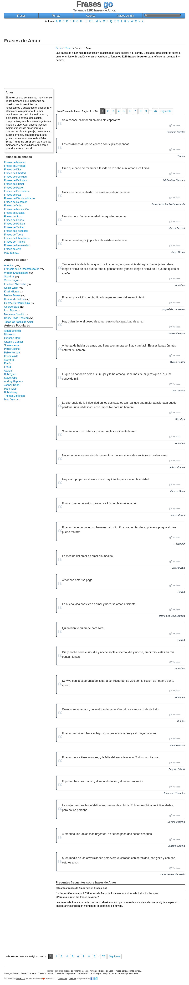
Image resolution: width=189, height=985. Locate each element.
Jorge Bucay (178, 252)
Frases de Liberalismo (17, 238)
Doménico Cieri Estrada (172, 615)
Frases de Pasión (14, 187)
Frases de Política (14, 223)
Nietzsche (9, 334)
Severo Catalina (176, 821)
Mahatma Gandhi (14, 314)
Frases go (20, 978)
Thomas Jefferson (14, 395)
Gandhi (8, 370)
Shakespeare (11, 345)
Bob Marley (10, 392)
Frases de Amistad (15, 165)
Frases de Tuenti (13, 234)
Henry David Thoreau (16, 318)
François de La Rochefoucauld (168, 204)
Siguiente (166, 111)
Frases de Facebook (16, 231)
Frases (21, 15)
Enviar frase (132, 973)
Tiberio (181, 156)
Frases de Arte (12, 249)
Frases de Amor (22, 40)
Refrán (181, 591)
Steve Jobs (10, 377)
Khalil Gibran (11, 291)
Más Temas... (12, 252)
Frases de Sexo (13, 216)
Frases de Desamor (15, 202)
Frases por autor (45, 973)
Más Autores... (12, 399)
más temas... (136, 971)
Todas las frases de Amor (18, 322)
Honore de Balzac (14, 299)
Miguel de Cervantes (173, 309)
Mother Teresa (12, 295)
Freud (7, 367)
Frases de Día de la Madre (19, 198)
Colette (181, 721)
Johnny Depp (11, 385)
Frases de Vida (12, 205)
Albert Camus (177, 467)
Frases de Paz (12, 194)
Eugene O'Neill (177, 769)
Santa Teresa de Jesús (172, 874)
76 (155, 111)
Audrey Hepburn (13, 381)
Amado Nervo (177, 745)
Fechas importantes (116, 973)
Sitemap (72, 978)
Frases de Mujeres (15, 162)
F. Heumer (179, 543)
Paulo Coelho (12, 348)
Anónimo (180, 285)
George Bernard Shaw (17, 303)
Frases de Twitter (14, 227)
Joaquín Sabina (176, 845)
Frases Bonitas (121, 971)
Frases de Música (14, 212)
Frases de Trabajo (14, 241)
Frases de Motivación (16, 209)
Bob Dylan (10, 374)
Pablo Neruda (12, 352)
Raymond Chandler (174, 793)
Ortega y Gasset (13, 341)
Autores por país (98, 973)
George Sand (177, 491)
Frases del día (125, 15)
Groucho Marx (12, 338)
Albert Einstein (12, 330)
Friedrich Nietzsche (15, 284)
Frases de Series (14, 220)
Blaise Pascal (177, 362)
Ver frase (174, 125)
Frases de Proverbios (16, 191)
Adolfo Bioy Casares (174, 180)
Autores (90, 15)
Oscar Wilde (11, 287)
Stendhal (180, 419)
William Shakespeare (16, 272)
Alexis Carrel (178, 515)
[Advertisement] (94, 30)
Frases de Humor (14, 184)
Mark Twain (10, 388)
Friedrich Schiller (176, 132)
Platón (7, 363)
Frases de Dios (13, 169)
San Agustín (178, 567)
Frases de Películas (15, 180)
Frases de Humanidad (17, 245)
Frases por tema (28, 973)
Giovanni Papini (176, 333)
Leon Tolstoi (178, 390)
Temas (56, 15)
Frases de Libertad (15, 173)
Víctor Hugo (11, 280)
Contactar (62, 978)
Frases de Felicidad (15, 176)
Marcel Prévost (177, 228)
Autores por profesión (79, 973)
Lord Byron (10, 310)
